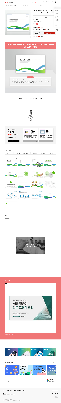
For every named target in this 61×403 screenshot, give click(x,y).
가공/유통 (45, 17)
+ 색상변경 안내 (18, 153)
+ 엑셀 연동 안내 (35, 153)
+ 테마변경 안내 (9, 153)
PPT (36, 17)
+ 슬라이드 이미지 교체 (26, 153)
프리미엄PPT (41, 17)
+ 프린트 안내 (51, 153)
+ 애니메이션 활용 (43, 153)
